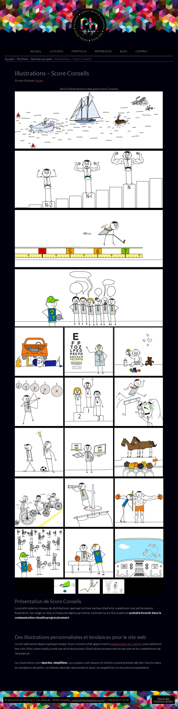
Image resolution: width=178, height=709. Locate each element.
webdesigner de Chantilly (126, 644)
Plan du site (163, 698)
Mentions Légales (163, 700)
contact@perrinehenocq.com (87, 699)
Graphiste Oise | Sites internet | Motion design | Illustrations (89, 25)
